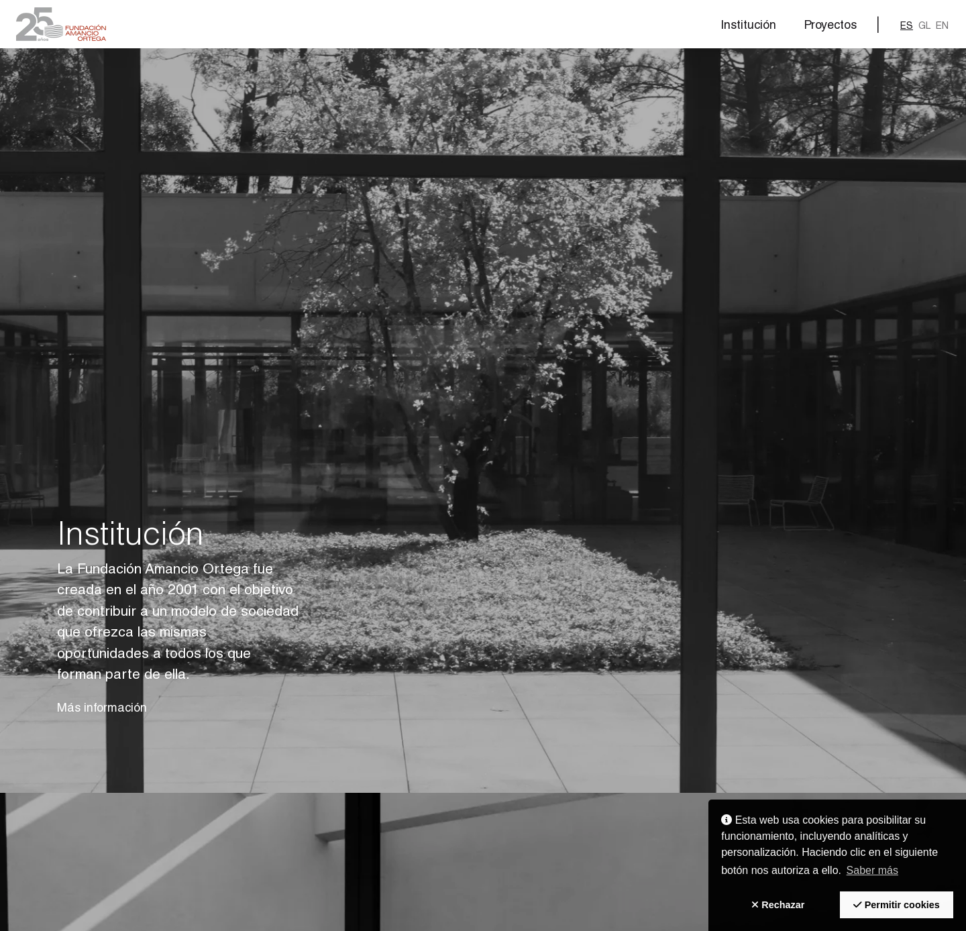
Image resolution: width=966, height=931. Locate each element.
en (942, 26)
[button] (61, 24)
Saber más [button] (872, 870)
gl (924, 26)
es (906, 26)
